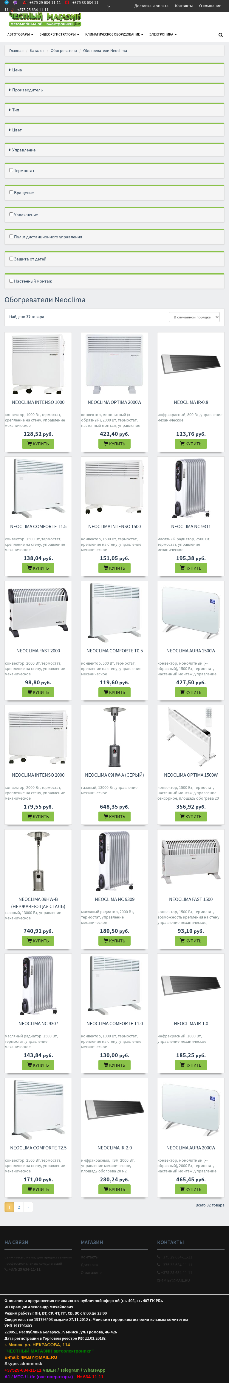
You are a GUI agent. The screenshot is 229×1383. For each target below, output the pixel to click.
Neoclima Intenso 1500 (114, 526)
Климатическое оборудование (114, 34)
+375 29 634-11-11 (174, 1257)
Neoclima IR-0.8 (191, 402)
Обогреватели (64, 50)
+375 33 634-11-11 (174, 1264)
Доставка (89, 1264)
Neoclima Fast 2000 (38, 650)
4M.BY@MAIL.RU (173, 1280)
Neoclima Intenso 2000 (38, 775)
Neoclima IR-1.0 (191, 1023)
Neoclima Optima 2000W (114, 402)
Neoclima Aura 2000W (190, 1147)
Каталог (37, 50)
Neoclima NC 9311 (191, 526)
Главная (16, 50)
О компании (210, 5)
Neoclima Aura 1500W (190, 650)
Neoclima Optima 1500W (191, 775)
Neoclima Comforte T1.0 (114, 1023)
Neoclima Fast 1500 (191, 899)
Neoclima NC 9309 (114, 899)
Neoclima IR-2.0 (115, 1147)
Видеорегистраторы (59, 34)
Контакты (184, 5)
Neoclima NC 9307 (38, 1023)
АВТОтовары (20, 34)
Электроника (163, 34)
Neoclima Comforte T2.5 (38, 1147)
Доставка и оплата (151, 5)
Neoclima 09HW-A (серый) (114, 775)
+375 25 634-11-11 (174, 1272)
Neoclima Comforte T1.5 (38, 526)
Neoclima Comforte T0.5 (114, 650)
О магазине (91, 1272)
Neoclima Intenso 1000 (38, 402)
